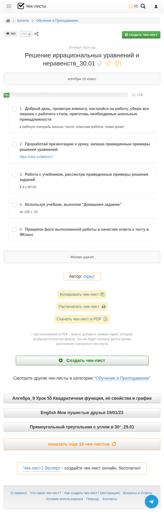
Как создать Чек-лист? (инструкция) (92, 493)
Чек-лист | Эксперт (41, 468)
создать (141, 35)
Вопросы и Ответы (137, 493)
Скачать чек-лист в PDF (82, 319)
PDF (25, 34)
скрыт (89, 276)
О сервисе (19, 493)
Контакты (110, 499)
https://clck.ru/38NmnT (36, 157)
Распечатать (82, 306)
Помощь (92, 499)
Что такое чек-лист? (45, 493)
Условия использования (64, 499)
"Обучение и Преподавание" (122, 378)
